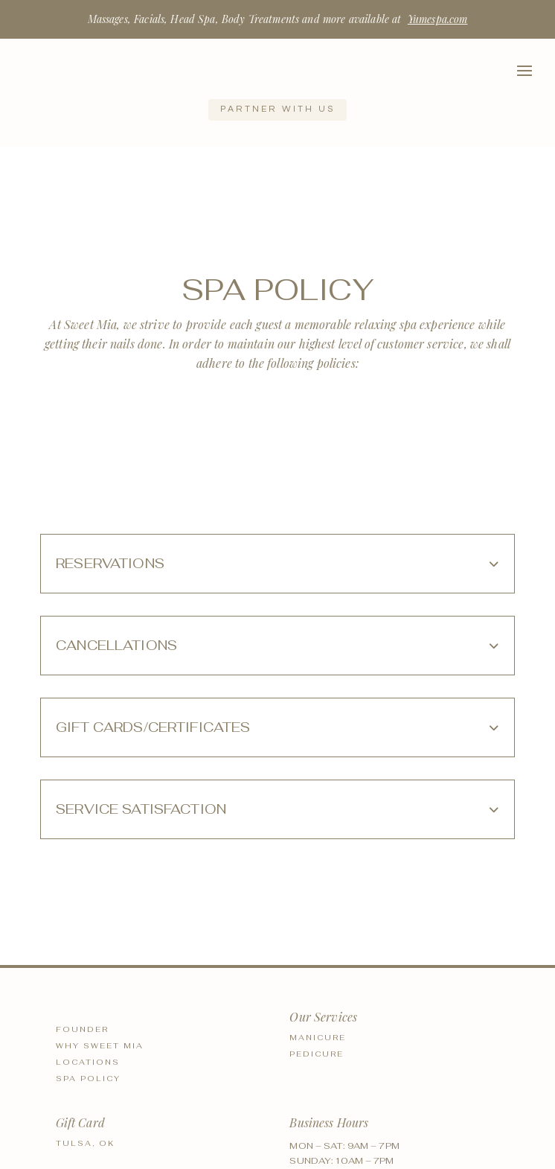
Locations (88, 1062)
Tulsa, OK (85, 1143)
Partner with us (277, 109)
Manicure (317, 1037)
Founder (82, 1029)
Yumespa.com (438, 19)
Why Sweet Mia (100, 1046)
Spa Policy (88, 1078)
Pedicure (316, 1054)
